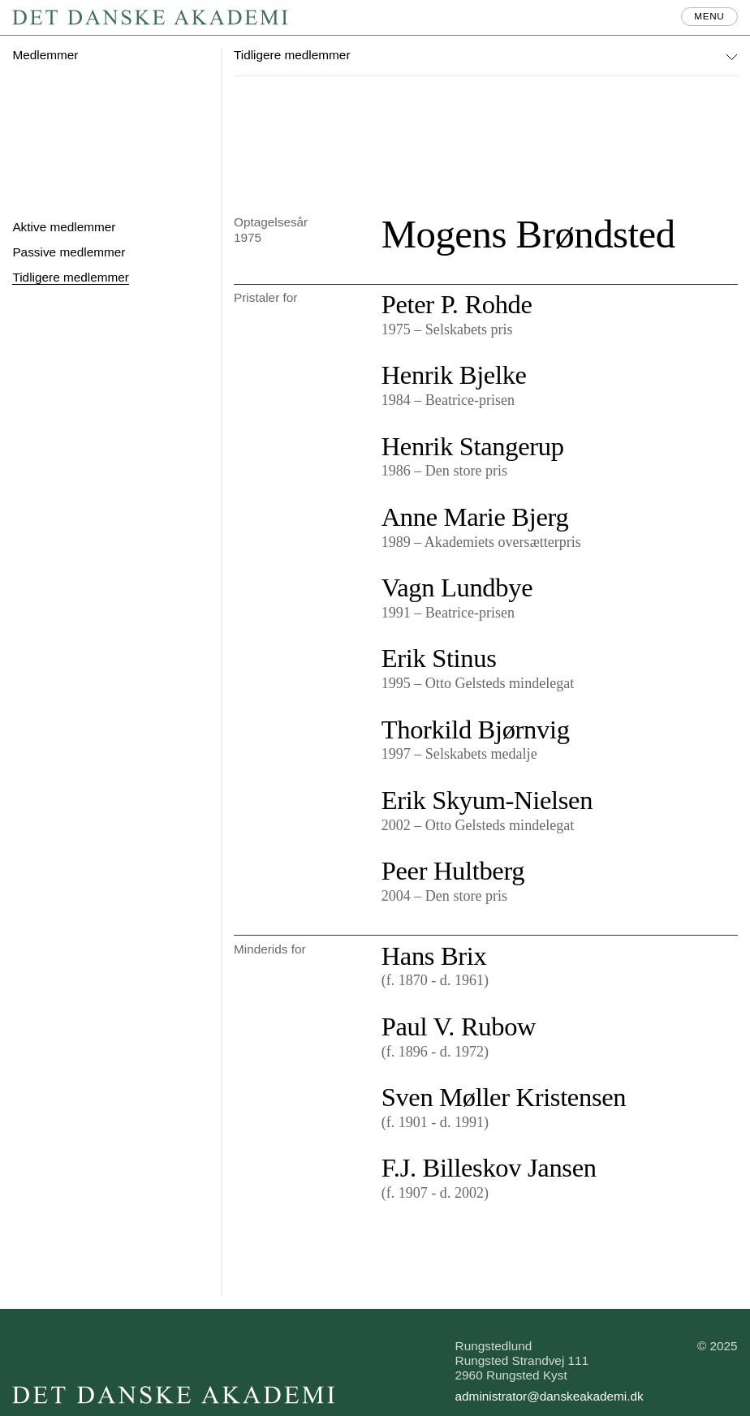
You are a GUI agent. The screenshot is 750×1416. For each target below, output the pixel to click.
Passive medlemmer (68, 252)
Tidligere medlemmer (70, 277)
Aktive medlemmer (63, 227)
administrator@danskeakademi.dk (549, 1396)
